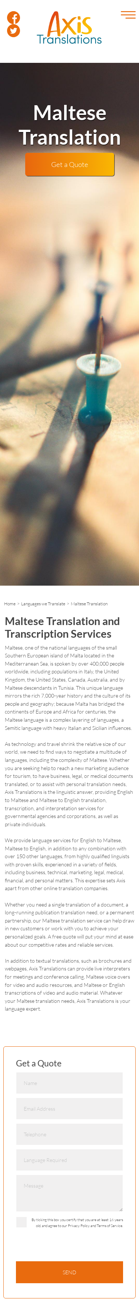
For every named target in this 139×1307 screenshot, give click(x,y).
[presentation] (72, 1246)
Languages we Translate (43, 603)
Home (10, 603)
